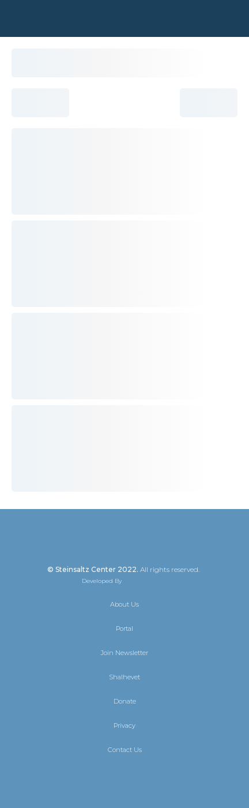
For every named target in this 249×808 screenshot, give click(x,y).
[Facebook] (114, 774)
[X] (93, 774)
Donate (125, 701)
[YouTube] (155, 774)
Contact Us (125, 750)
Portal (124, 628)
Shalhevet (124, 677)
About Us (124, 604)
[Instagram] (135, 774)
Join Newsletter (124, 653)
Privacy (124, 725)
